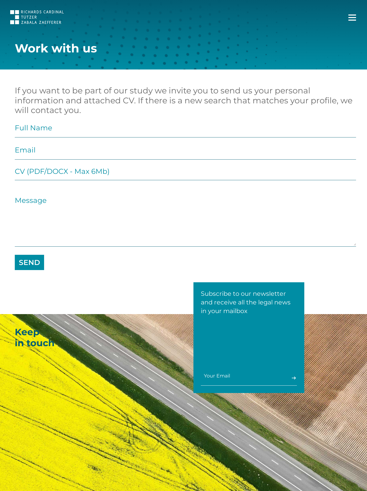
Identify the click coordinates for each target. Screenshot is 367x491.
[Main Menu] (352, 17)
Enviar (293, 378)
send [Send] (29, 262)
